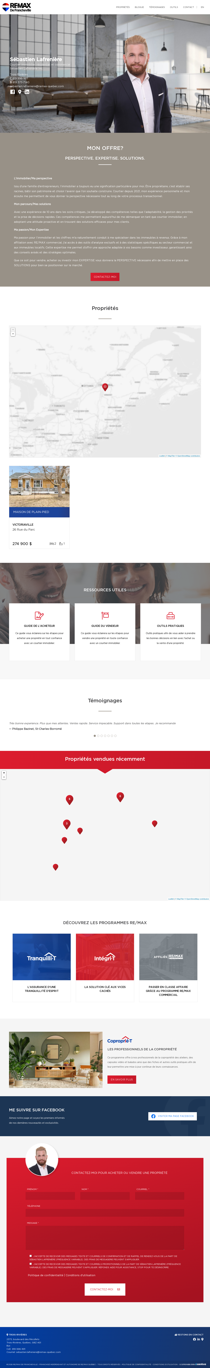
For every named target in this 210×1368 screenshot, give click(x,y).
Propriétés (123, 7)
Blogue (139, 7)
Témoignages (157, 7)
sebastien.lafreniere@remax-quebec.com (37, 86)
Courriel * (142, 1189)
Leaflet (162, 456)
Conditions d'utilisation (80, 1275)
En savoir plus (122, 1080)
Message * (33, 1223)
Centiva (201, 1364)
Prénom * (32, 1189)
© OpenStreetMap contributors (188, 456)
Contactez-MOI (105, 1289)
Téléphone (33, 1206)
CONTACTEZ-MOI (105, 277)
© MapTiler (170, 456)
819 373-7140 (21, 82)
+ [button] (13, 330)
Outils (174, 7)
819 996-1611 (20, 78)
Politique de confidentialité (45, 1275)
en (202, 7)
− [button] (13, 334)
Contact (188, 7)
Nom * (85, 1189)
